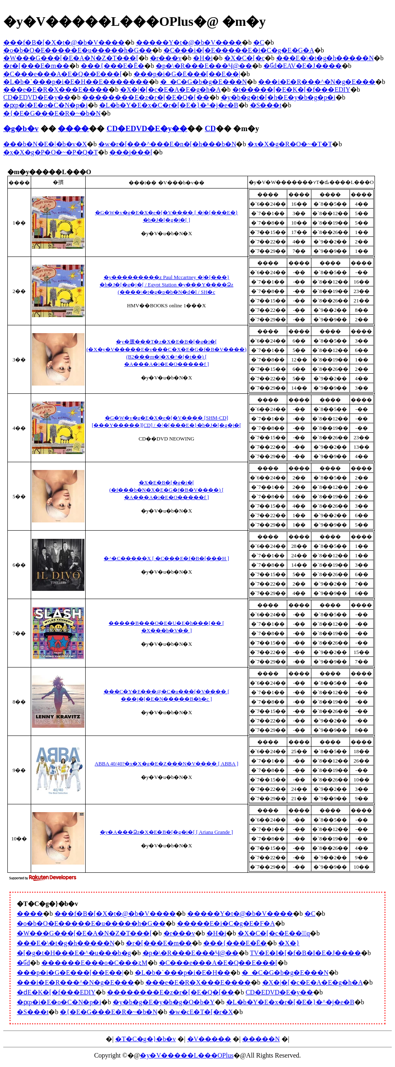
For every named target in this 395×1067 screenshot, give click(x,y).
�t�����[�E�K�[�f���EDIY (291, 89)
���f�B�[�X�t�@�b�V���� (64, 42)
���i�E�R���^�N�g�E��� (316, 81)
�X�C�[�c (244, 57)
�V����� (209, 1038)
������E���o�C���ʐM (94, 962)
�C (258, 42)
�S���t (265, 105)
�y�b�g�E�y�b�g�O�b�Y (164, 1002)
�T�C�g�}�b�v (145, 1038)
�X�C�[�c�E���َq (274, 933)
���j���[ (131, 152)
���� (73, 128)
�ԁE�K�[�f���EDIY (56, 992)
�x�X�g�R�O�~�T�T (289, 144)
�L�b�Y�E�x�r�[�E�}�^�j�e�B (290, 1002)
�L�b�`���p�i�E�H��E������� (76, 81)
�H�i (203, 57)
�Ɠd (23, 962)
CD (210, 128)
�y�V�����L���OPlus (186, 1055)
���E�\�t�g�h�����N (325, 57)
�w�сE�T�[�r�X (201, 1011)
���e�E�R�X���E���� (56, 89)
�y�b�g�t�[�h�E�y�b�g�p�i (278, 97)
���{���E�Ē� (112, 65)
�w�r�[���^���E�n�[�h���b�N (167, 144)
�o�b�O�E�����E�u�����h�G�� (77, 50)
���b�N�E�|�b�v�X (45, 144)
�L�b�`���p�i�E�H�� (182, 972)
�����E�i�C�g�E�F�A (226, 923)
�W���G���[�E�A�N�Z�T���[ (70, 57)
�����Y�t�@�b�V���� (189, 42)
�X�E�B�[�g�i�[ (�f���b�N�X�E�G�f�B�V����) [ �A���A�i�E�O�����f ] (166, 490)
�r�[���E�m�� (36, 65)
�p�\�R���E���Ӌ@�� (204, 65)
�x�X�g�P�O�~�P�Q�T (50, 152)
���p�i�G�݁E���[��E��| (187, 73)
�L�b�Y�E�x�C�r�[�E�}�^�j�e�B (168, 105)
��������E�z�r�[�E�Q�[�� (145, 97)
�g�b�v (21, 128)
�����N (261, 1038)
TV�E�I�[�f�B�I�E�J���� (305, 952)
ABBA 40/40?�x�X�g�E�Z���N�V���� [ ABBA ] (166, 764)
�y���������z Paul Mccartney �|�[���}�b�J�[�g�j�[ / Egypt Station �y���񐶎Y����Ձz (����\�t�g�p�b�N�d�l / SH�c (166, 285)
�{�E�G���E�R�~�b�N (52, 113)
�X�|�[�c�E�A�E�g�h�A (170, 89)
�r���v (166, 57)
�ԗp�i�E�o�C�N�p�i (45, 105)
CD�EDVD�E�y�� (36, 97)
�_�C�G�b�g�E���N (203, 81)
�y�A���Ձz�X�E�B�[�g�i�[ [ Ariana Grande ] (166, 832)
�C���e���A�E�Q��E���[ (62, 73)
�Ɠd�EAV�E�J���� (302, 65)
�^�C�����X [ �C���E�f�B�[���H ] (166, 558)
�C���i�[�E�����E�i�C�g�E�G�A (238, 50)
